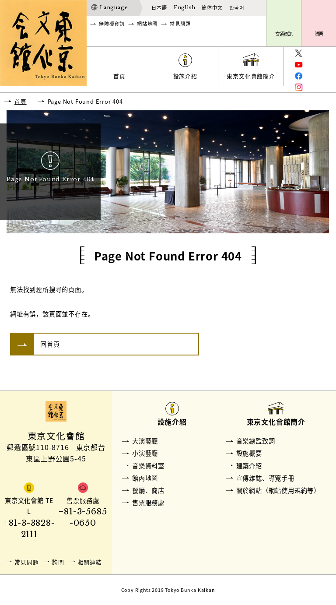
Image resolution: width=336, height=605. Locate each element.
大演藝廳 (145, 441)
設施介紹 (185, 76)
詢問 (58, 562)
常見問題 (180, 24)
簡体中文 (212, 7)
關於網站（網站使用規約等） (278, 490)
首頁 (119, 76)
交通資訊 (284, 34)
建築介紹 (249, 466)
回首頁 (50, 344)
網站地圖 (147, 24)
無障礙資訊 (112, 24)
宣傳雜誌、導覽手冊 (265, 478)
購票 (319, 34)
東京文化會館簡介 (251, 76)
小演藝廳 (145, 453)
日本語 (159, 7)
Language (114, 7)
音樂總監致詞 (255, 441)
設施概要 (249, 453)
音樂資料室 (148, 466)
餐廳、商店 (148, 490)
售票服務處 (148, 502)
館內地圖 (145, 478)
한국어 (237, 7)
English (185, 7)
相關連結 (90, 562)
